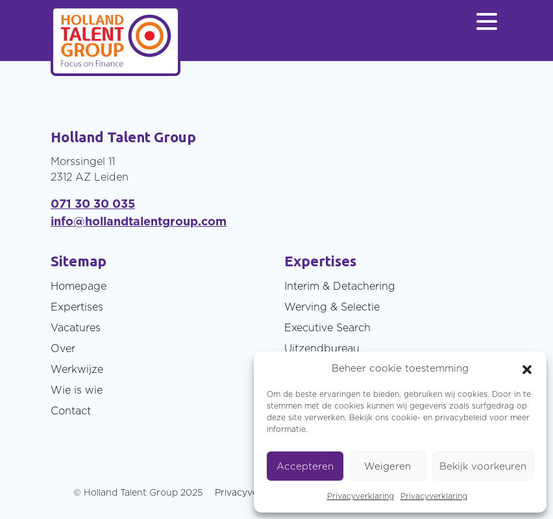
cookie (404, 417)
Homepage (78, 285)
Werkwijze (77, 368)
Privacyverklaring (360, 496)
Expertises (77, 306)
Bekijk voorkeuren (482, 466)
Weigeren (387, 466)
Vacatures (76, 327)
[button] (527, 368)
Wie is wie (77, 389)
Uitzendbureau (322, 348)
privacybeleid (461, 417)
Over (63, 348)
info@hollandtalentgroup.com (139, 221)
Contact (71, 410)
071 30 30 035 (93, 203)
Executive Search (327, 327)
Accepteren (305, 466)
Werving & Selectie (332, 306)
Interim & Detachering (339, 285)
